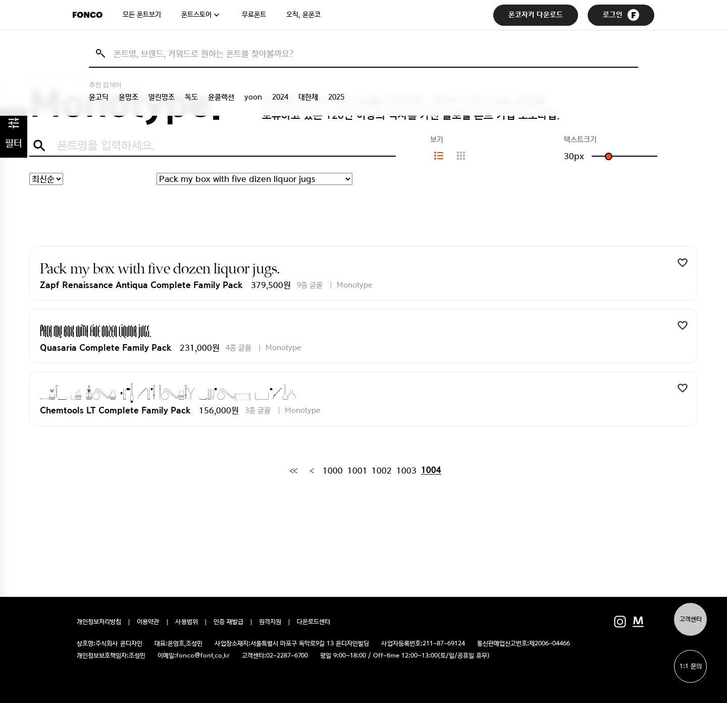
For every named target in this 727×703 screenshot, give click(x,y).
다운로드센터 (313, 622)
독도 (191, 97)
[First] (293, 470)
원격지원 (270, 622)
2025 (336, 97)
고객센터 (691, 619)
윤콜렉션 (221, 97)
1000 (333, 470)
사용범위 (186, 622)
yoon (253, 97)
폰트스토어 (196, 15)
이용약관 (148, 622)
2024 (280, 97)
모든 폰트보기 (142, 15)
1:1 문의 (691, 666)
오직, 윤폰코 (303, 15)
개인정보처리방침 (99, 622)
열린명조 (161, 97)
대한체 (308, 97)
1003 (406, 470)
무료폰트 (254, 15)
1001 (357, 470)
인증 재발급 (228, 622)
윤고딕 (99, 97)
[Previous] (311, 470)
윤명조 (128, 97)
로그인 (621, 15)
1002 (382, 470)
